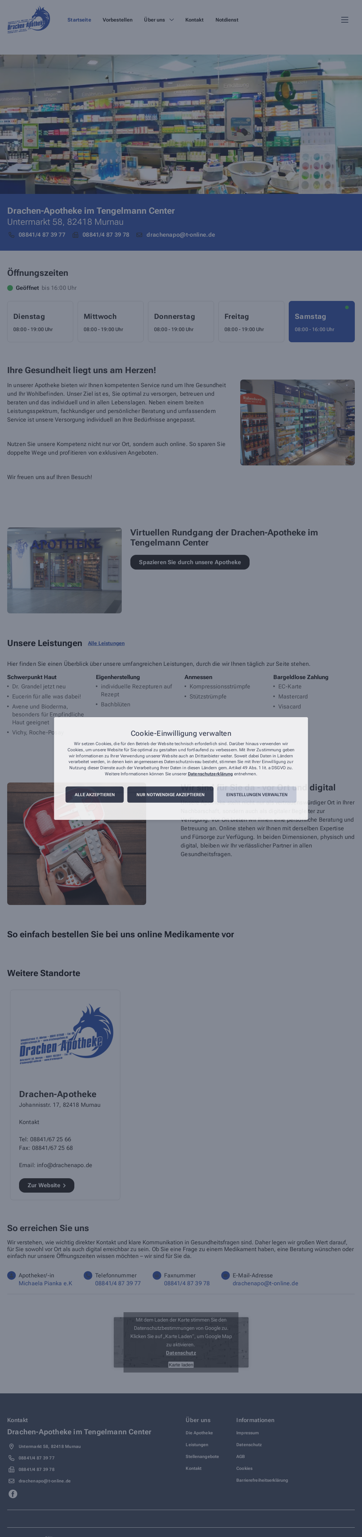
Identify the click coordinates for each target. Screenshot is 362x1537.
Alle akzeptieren (95, 794)
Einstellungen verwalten (257, 794)
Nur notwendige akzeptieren (170, 794)
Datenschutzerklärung (210, 773)
